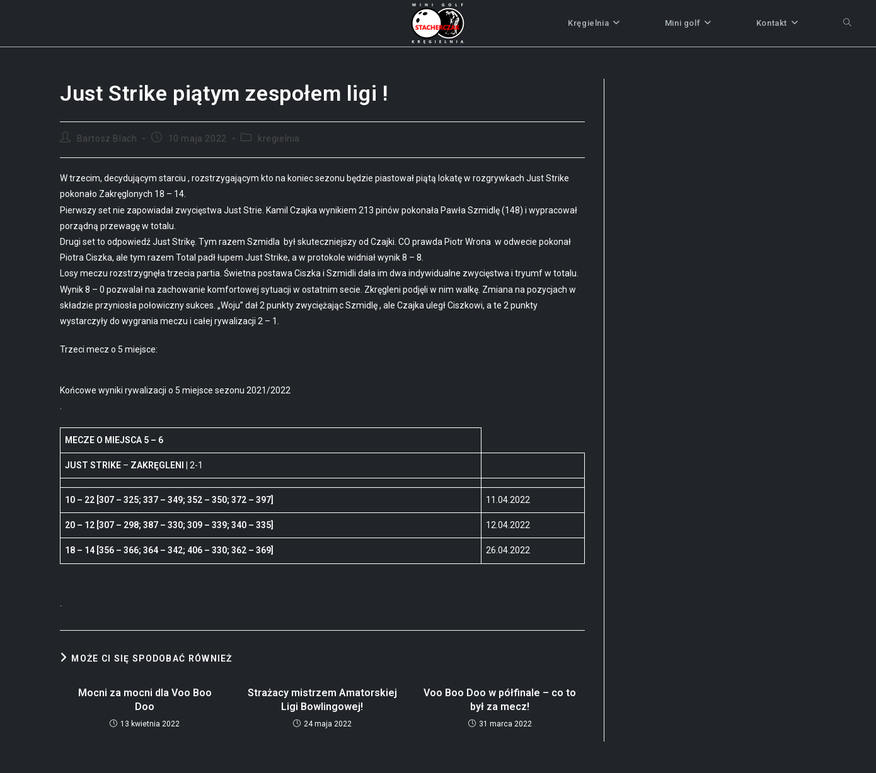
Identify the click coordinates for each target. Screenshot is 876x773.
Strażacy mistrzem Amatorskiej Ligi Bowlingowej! (322, 700)
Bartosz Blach (107, 138)
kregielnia (279, 138)
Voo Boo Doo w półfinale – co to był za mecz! (500, 700)
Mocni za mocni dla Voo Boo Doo (145, 700)
